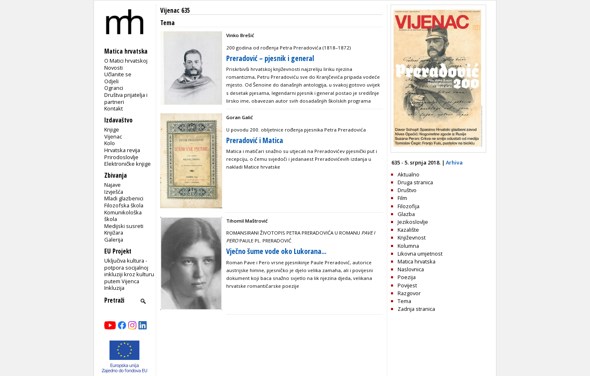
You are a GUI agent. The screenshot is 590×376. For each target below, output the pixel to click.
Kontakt (113, 108)
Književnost (412, 237)
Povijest (407, 285)
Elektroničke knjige (127, 163)
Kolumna (408, 245)
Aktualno (408, 174)
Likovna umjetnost (420, 253)
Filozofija (408, 206)
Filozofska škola (123, 205)
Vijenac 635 (175, 10)
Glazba (406, 214)
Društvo (407, 190)
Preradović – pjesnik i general (270, 58)
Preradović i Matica (254, 140)
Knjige (111, 129)
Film (402, 198)
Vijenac (113, 136)
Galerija (113, 239)
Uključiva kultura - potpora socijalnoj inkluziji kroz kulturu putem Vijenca (129, 271)
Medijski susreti (123, 226)
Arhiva (454, 162)
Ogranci (113, 88)
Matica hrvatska (416, 261)
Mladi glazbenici (123, 198)
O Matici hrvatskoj (126, 60)
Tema (404, 301)
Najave (112, 184)
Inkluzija (114, 287)
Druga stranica (415, 182)
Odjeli (111, 81)
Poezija (407, 277)
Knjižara (113, 232)
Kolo (109, 143)
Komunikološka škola (123, 216)
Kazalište (408, 229)
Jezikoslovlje (413, 222)
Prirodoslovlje (121, 157)
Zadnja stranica (416, 309)
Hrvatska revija (122, 150)
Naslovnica (411, 269)
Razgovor (409, 293)
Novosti (113, 67)
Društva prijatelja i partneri (126, 98)
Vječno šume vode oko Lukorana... (276, 251)
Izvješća (113, 191)
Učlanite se (117, 74)
